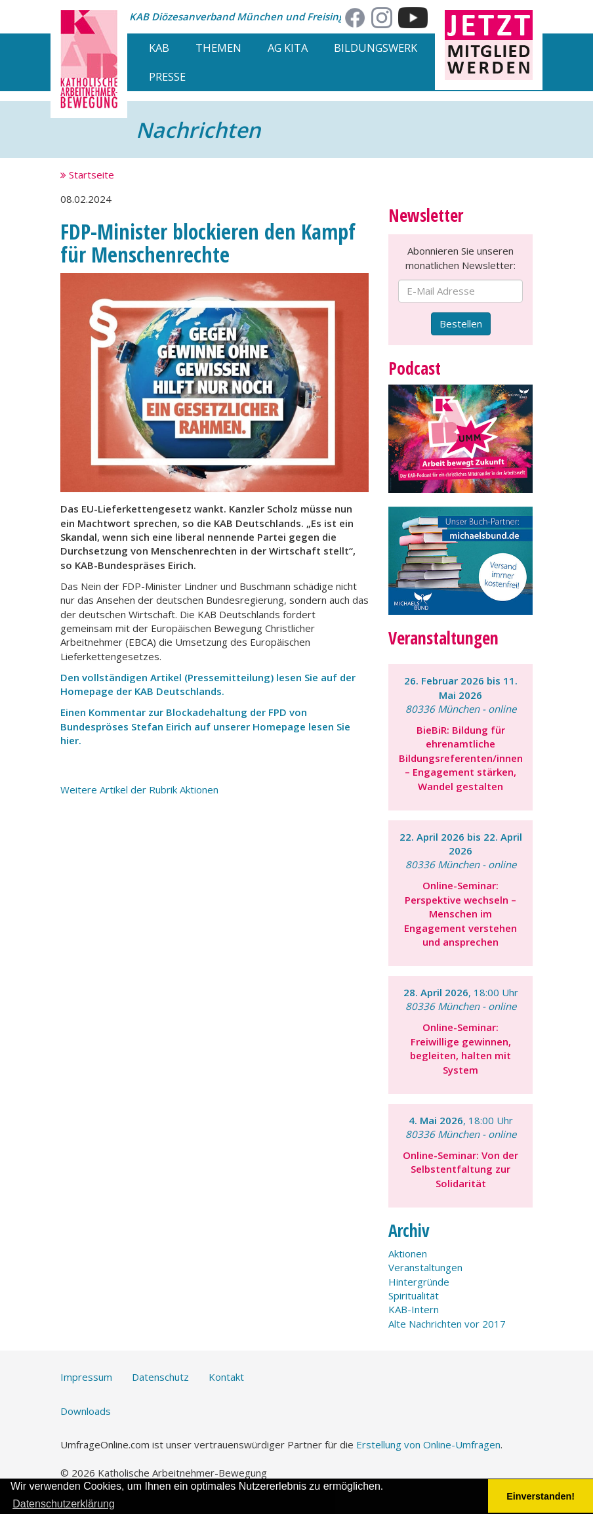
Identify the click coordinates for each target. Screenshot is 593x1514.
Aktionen (407, 1253)
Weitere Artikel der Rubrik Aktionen (139, 789)
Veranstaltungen (425, 1267)
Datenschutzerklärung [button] (63, 1503)
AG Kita (288, 47)
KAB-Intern (413, 1309)
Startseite (87, 174)
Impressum (86, 1376)
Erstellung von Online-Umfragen (428, 1444)
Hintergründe (418, 1281)
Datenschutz (160, 1376)
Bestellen (461, 323)
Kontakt (226, 1376)
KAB (159, 47)
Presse (167, 76)
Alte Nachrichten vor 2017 (447, 1323)
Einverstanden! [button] (540, 1496)
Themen (218, 47)
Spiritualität (413, 1295)
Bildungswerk (375, 47)
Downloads (85, 1411)
